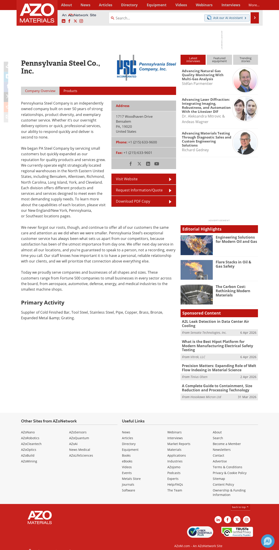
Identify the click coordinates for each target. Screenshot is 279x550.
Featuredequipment (219, 59)
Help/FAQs (175, 479)
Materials (174, 444)
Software (128, 485)
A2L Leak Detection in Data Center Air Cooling (214, 323)
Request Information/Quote (139, 190)
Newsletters (222, 444)
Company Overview (40, 90)
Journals (128, 479)
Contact (218, 450)
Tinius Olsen (198, 371)
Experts (173, 473)
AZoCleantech (31, 438)
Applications (176, 450)
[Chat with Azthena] (268, 541)
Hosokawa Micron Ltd (205, 391)
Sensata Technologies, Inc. (208, 332)
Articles (127, 432)
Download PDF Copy (133, 201)
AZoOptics (28, 444)
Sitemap (219, 473)
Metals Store (131, 473)
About (217, 426)
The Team (174, 485)
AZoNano (28, 426)
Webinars (174, 426)
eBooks (127, 455)
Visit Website (127, 178)
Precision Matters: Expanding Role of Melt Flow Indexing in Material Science (217, 363)
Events (127, 467)
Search (218, 432)
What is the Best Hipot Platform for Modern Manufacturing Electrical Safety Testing (219, 343)
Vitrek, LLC (197, 352)
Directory (128, 5)
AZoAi (73, 438)
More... (252, 5)
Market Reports (178, 438)
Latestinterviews (193, 59)
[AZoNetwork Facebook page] (69, 21)
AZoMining (29, 455)
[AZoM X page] (75, 21)
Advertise (220, 455)
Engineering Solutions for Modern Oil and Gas (237, 239)
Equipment (130, 444)
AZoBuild (27, 450)
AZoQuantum (79, 432)
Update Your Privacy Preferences (55, 544)
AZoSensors (78, 426)
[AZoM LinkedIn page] (63, 21)
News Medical (79, 444)
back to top (240, 501)
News (126, 426)
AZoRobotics (30, 432)
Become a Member (227, 438)
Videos (127, 461)
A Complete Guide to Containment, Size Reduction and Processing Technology (215, 382)
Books (126, 450)
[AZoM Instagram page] (81, 21)
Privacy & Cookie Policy (230, 467)
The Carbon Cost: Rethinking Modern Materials (232, 290)
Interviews (175, 432)
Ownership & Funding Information (229, 487)
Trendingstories (245, 59)
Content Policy (223, 479)
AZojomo (173, 461)
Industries (175, 455)
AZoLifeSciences (81, 450)
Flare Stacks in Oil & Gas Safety (236, 264)
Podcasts (174, 467)
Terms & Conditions (227, 461)
